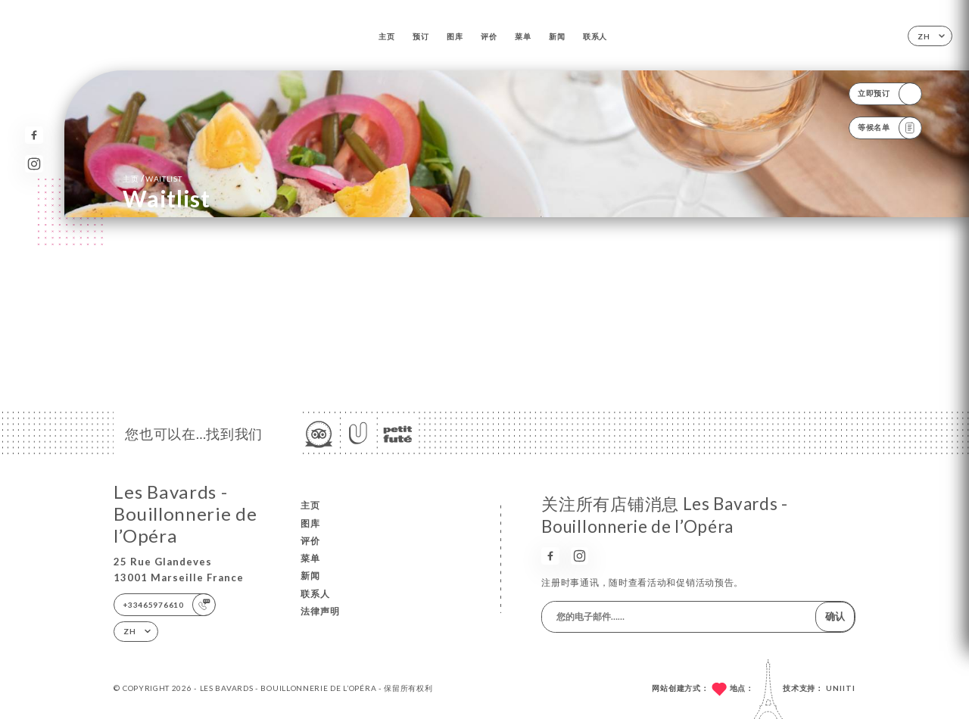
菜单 (523, 36)
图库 (455, 36)
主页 (386, 36)
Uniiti (840, 688)
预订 (420, 36)
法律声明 (320, 611)
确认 (835, 616)
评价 (489, 36)
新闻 (557, 36)
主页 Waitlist (152, 178)
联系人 (595, 36)
